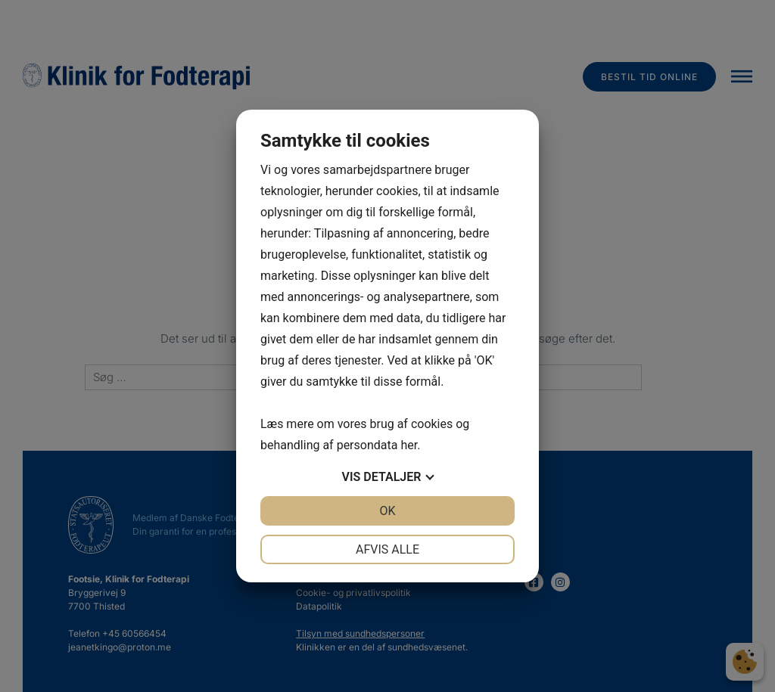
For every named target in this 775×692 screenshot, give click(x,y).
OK (387, 511)
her (408, 445)
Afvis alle (387, 549)
